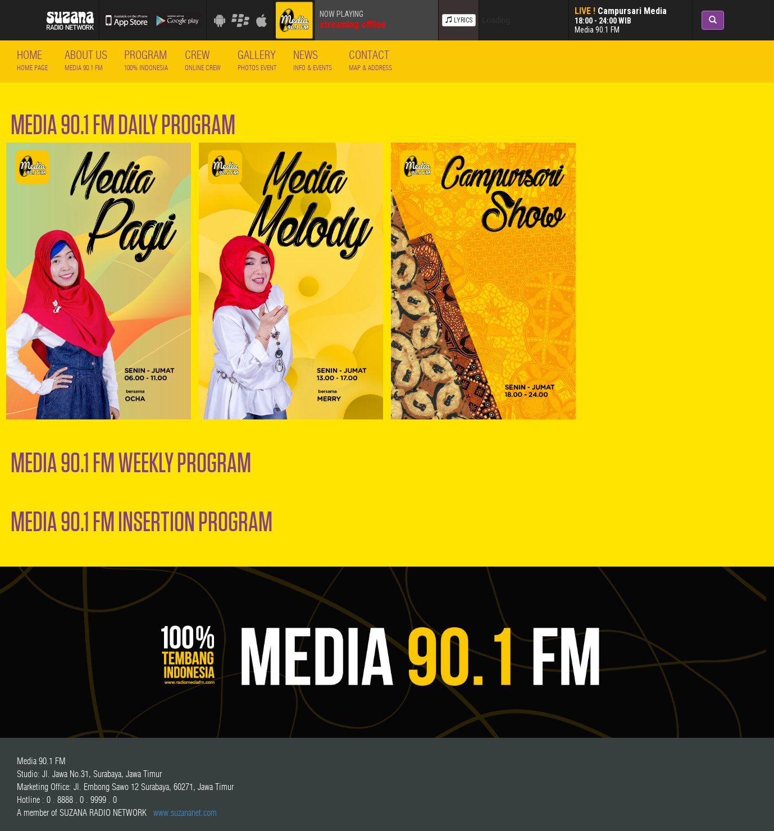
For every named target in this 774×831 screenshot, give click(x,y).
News (312, 60)
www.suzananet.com (185, 812)
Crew (203, 60)
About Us (86, 60)
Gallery (257, 60)
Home (32, 60)
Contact (370, 60)
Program (146, 60)
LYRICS (458, 20)
